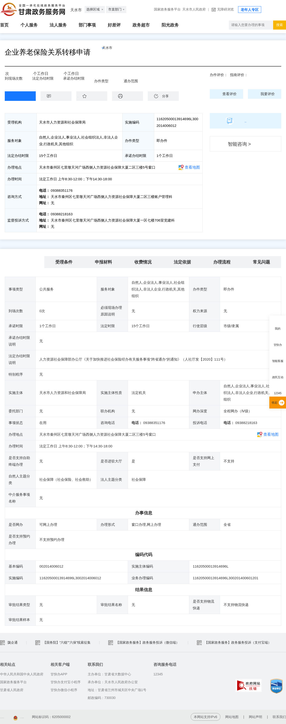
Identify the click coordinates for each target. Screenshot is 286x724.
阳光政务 (170, 25)
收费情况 (143, 262)
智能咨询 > (239, 144)
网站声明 (255, 717)
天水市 (118, 52)
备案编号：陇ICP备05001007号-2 (25, 717)
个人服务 (29, 25)
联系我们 (279, 717)
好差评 (114, 25)
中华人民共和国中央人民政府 (21, 674)
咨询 (58, 96)
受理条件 (63, 262)
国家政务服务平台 (167, 9)
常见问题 (261, 262)
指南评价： (239, 75)
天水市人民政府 (194, 9)
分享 (165, 96)
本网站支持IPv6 (205, 717)
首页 (4, 25)
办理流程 (221, 262)
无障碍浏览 (225, 9)
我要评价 (267, 94)
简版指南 (245, 120)
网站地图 (232, 717)
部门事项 (87, 25)
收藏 (94, 96)
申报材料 (103, 262)
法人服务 (58, 25)
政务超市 (141, 25)
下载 (129, 96)
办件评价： (219, 75)
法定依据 (182, 262)
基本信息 (24, 262)
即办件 (102, 77)
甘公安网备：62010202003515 (85, 717)
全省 (130, 77)
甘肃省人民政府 (11, 690)
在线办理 (17, 96)
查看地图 (192, 167)
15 (35, 75)
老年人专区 (250, 10)
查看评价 (229, 94)
